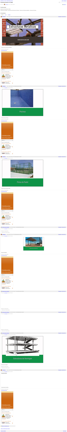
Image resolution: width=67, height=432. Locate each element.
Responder (59, 16)
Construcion (6, 4)
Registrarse (65, 0)
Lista (5, 14)
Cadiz (5, 0)
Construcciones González (5, 227)
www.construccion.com (4, 50)
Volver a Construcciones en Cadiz (5, 428)
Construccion (2, 0)
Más (64, 16)
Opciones (64, 4)
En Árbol (9, 14)
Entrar (62, 0)
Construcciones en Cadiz (9, 0)
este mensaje (5, 87)
